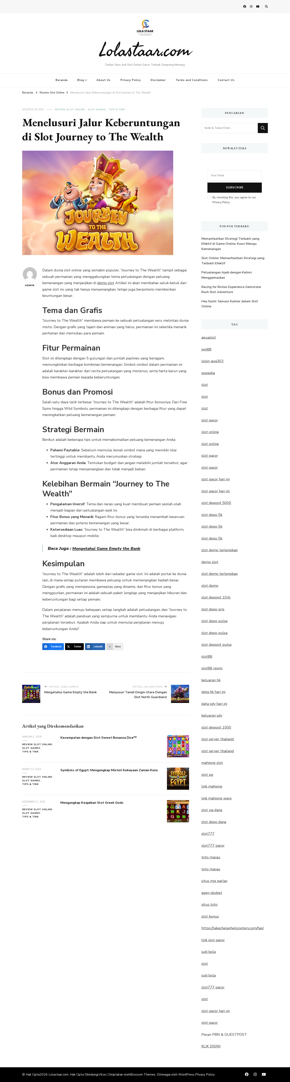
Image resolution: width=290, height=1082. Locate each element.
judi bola (208, 951)
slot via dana (211, 810)
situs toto (209, 904)
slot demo (209, 585)
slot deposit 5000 (216, 502)
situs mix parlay (214, 880)
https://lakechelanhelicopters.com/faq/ (232, 928)
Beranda (61, 80)
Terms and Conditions (192, 80)
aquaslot (208, 337)
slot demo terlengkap (219, 550)
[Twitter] (74, 646)
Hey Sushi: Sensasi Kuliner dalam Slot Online (229, 304)
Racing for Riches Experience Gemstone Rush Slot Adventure (231, 289)
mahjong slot (212, 762)
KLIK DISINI (211, 1046)
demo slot (105, 282)
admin (30, 277)
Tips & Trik (117, 109)
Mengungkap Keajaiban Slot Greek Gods (98, 802)
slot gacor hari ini (215, 479)
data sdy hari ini (214, 703)
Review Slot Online (70, 109)
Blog (80, 80)
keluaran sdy (211, 715)
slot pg (207, 774)
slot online (210, 432)
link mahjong (211, 786)
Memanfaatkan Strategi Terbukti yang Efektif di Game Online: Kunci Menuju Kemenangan (230, 243)
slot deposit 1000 (216, 727)
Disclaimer (158, 80)
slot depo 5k (211, 514)
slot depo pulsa (214, 621)
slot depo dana (213, 821)
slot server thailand (217, 739)
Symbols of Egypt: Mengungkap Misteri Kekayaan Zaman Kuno (107, 772)
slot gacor (209, 420)
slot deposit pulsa (216, 644)
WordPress (186, 1074)
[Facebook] (53, 646)
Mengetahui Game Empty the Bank (108, 548)
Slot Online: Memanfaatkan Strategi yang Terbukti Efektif (232, 261)
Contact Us (226, 80)
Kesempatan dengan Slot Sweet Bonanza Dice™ (105, 737)
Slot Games (97, 109)
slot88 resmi (211, 668)
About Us (103, 80)
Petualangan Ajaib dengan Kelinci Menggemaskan (226, 275)
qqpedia (208, 373)
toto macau (210, 857)
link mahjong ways (216, 798)
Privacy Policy (130, 80)
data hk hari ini (213, 691)
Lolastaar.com (145, 49)
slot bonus (210, 916)
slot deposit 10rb (215, 597)
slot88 (206, 656)
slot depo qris (212, 609)
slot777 (207, 833)
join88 (206, 349)
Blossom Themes (142, 1074)
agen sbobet (211, 892)
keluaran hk (211, 680)
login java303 (212, 361)
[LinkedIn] (95, 646)
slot (204, 384)
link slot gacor (213, 940)
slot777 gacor (213, 845)
